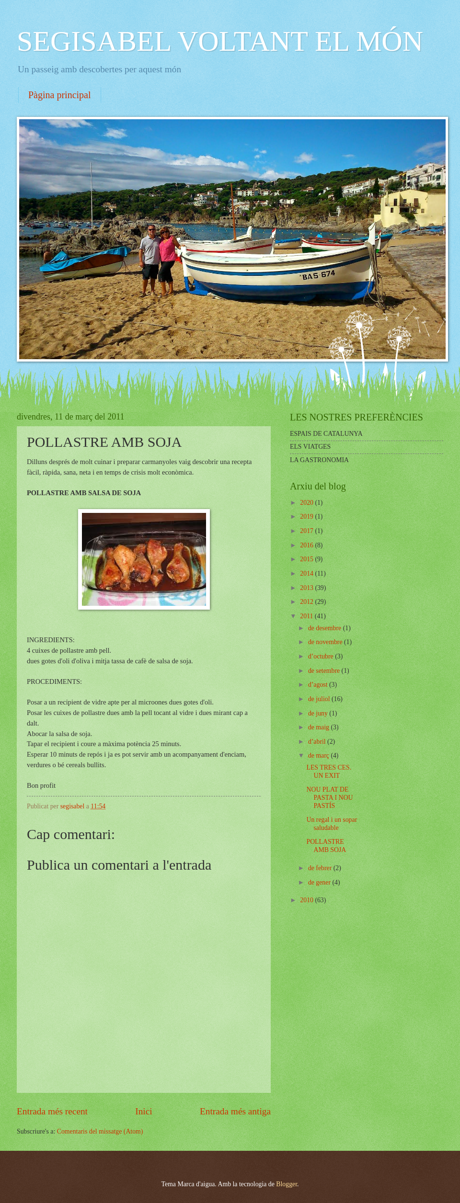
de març (319, 755)
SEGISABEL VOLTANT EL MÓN (220, 41)
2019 (307, 516)
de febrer (321, 868)
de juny (318, 713)
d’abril (317, 741)
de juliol (320, 699)
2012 (307, 601)
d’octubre (321, 656)
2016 (307, 545)
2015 (307, 559)
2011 (307, 616)
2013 (307, 587)
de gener (320, 882)
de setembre (325, 670)
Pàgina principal (59, 95)
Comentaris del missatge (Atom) (100, 1131)
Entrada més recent (52, 1111)
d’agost (318, 684)
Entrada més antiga (235, 1111)
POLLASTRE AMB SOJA (326, 845)
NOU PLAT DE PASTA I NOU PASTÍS (329, 797)
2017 (307, 530)
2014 (307, 573)
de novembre (326, 642)
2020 (307, 502)
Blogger (286, 1184)
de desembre (325, 628)
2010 (307, 900)
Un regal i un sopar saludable (331, 823)
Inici (143, 1111)
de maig (319, 727)
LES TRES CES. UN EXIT (328, 771)
